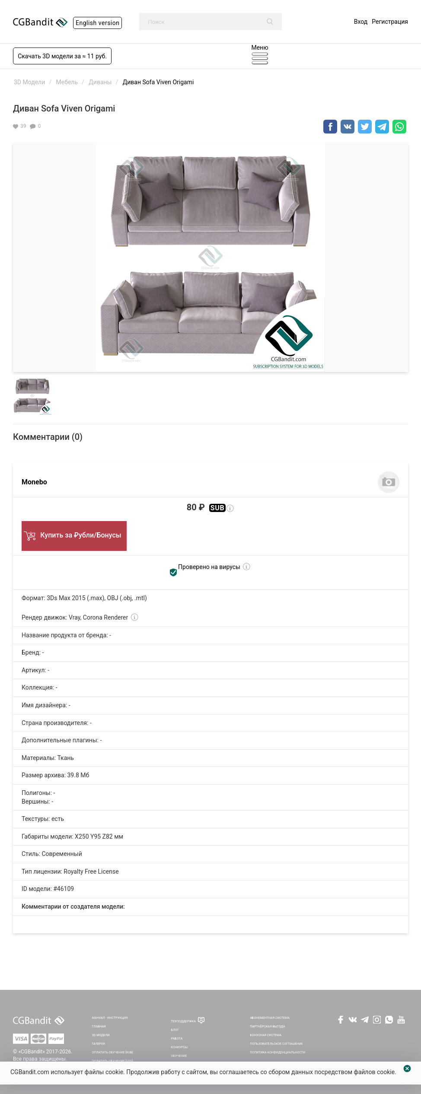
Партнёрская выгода (267, 1026)
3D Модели (101, 1035)
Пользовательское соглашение (276, 1044)
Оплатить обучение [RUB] (112, 1052)
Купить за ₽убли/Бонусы (74, 533)
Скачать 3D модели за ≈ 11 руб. (62, 56)
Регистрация (390, 21)
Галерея (98, 1044)
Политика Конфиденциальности (277, 1052)
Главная (99, 1026)
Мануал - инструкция (110, 1018)
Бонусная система (265, 1035)
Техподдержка (183, 1021)
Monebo (34, 482)
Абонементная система (270, 1018)
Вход (360, 21)
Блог (175, 1030)
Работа (176, 1038)
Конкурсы (179, 1047)
